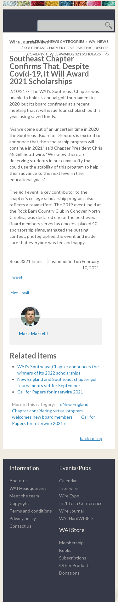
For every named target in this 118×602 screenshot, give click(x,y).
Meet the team (24, 495)
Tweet (16, 277)
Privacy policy (22, 518)
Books (65, 550)
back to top (91, 438)
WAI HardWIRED (76, 518)
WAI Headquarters (28, 488)
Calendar (68, 480)
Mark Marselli (33, 333)
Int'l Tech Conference (81, 503)
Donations (69, 573)
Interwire (68, 488)
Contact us (20, 526)
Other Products (75, 565)
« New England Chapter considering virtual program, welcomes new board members (50, 411)
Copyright (19, 503)
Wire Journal (71, 510)
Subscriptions (72, 557)
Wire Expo (69, 495)
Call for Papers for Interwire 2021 (50, 391)
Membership (71, 542)
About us (18, 480)
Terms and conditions (30, 510)
